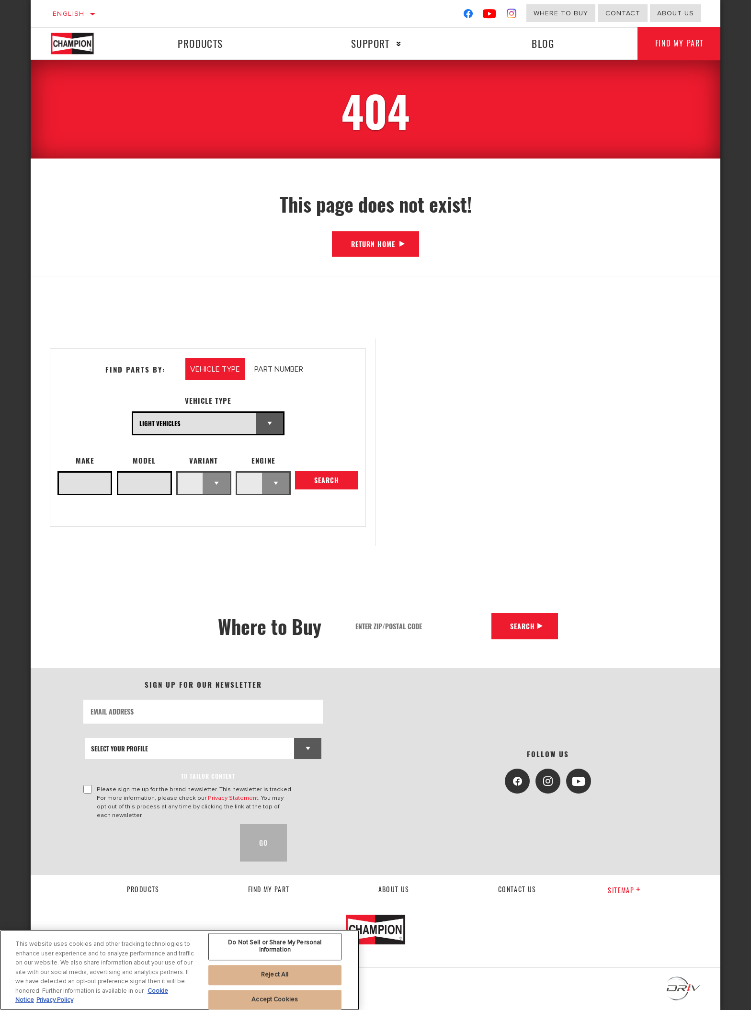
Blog (541, 43)
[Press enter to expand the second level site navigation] (397, 44)
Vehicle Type (208, 400)
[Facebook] (468, 15)
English (69, 14)
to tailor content (208, 776)
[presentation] (156, 843)
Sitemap (624, 890)
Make (85, 460)
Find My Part (678, 43)
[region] (179, 970)
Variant (203, 460)
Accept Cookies (274, 999)
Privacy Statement (233, 798)
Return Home (373, 244)
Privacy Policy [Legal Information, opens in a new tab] (54, 1000)
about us (675, 13)
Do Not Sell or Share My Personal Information (274, 946)
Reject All (274, 974)
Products (199, 43)
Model (144, 460)
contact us (517, 889)
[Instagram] (512, 15)
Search (326, 481)
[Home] (82, 44)
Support (369, 43)
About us (394, 889)
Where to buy (561, 13)
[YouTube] (490, 15)
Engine (263, 460)
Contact (622, 13)
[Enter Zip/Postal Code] (419, 626)
